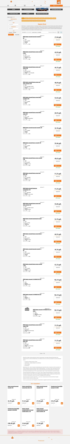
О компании (18, 5)
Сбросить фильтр (17, 34)
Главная (9, 5)
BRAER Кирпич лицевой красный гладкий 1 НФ (32, 127)
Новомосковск (42, 18)
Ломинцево (34, 20)
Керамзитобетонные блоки (31, 439)
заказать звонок (56, 5)
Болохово (54, 18)
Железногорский (31, 18)
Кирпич (11, 17)
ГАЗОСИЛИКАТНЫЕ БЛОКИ (23, 440)
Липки (31, 20)
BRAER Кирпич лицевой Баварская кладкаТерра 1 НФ (30, 189)
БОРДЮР (28, 438)
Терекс (51, 18)
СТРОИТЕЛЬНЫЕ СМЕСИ (30, 436)
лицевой (14, 32)
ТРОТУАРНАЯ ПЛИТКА (22, 438)
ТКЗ (44, 20)
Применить (11, 34)
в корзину (57, 44)
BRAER (10, 20)
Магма (38, 18)
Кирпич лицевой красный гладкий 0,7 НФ (42, 387)
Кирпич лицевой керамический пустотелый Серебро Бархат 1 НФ (27, 410)
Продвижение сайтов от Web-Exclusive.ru (54, 442)
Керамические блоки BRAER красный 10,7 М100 (56, 387)
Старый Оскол (47, 18)
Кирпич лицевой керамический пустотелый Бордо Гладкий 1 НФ (42, 410)
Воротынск (26, 18)
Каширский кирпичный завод (25, 20)
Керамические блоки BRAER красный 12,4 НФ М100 (13, 409)
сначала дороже (34, 32)
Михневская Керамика (40, 20)
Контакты (43, 5)
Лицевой (10, 32)
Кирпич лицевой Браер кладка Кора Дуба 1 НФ (27, 387)
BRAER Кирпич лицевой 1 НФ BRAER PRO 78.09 (32, 294)
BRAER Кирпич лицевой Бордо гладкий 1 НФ (32, 142)
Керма (35, 18)
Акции (36, 5)
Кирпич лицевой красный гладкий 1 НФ (13, 387)
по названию (39, 32)
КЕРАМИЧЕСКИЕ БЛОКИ (22, 439)
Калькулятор (27, 5)
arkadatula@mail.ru (36, 1)
